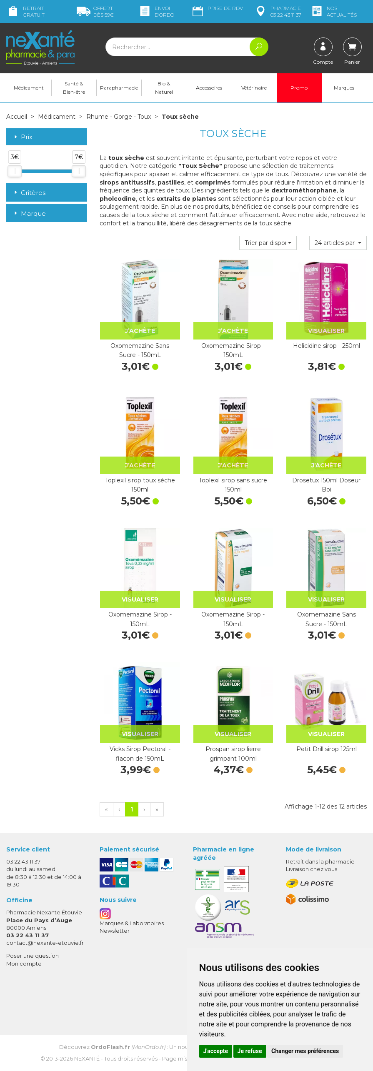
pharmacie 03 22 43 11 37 (277, 11)
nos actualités (333, 11)
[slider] (15, 171)
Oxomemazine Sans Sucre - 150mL (139, 350)
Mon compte (24, 963)
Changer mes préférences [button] (305, 1051)
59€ (95, 11)
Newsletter (115, 930)
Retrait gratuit (25, 11)
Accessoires (209, 88)
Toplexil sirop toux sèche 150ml (140, 485)
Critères (29, 192)
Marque (29, 213)
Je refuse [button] (250, 1051)
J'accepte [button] (215, 1051)
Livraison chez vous (311, 869)
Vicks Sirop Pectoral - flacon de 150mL (140, 753)
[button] (268, 243)
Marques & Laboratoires (132, 923)
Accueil (16, 116)
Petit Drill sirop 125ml (326, 749)
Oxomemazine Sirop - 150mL (233, 350)
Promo (299, 88)
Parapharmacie (119, 88)
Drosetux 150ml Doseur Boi (326, 485)
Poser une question (32, 955)
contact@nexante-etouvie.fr (45, 942)
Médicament (29, 88)
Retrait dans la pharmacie (320, 861)
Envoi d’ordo (156, 11)
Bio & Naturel (164, 87)
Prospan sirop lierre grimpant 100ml (233, 753)
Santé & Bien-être (74, 87)
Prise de (217, 8)
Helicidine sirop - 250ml (326, 346)
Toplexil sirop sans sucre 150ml (233, 485)
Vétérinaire (254, 88)
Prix (23, 137)
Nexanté (87, 1058)
